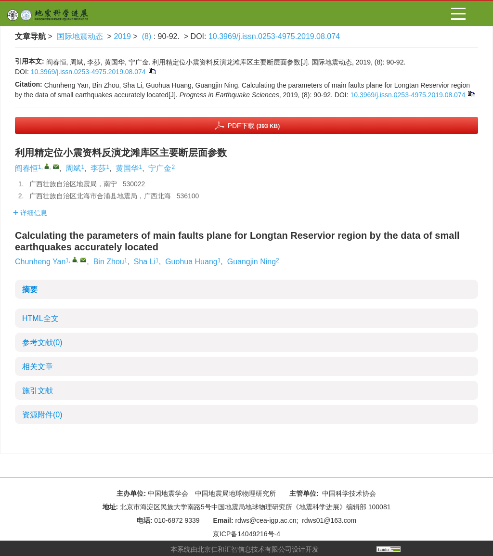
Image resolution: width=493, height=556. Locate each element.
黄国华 (127, 168)
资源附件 (42, 415)
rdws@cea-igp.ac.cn (265, 520)
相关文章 (37, 366)
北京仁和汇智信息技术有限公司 (244, 549)
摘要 (30, 289)
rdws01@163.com (329, 520)
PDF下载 (254, 125)
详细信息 (30, 213)
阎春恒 (26, 168)
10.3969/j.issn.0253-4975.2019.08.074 (274, 36)
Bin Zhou (108, 262)
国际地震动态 (80, 36)
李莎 (98, 168)
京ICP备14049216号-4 (246, 534)
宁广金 (159, 168)
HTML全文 (40, 318)
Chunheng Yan (40, 262)
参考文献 (42, 342)
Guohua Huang (191, 262)
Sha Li (145, 262)
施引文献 (37, 391)
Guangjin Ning (251, 262)
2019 (122, 36)
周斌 (73, 168)
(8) (148, 36)
